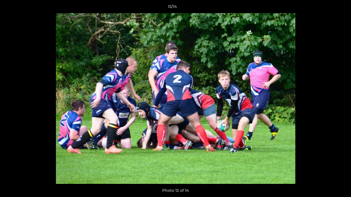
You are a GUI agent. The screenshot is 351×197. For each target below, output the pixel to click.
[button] (328, 7)
